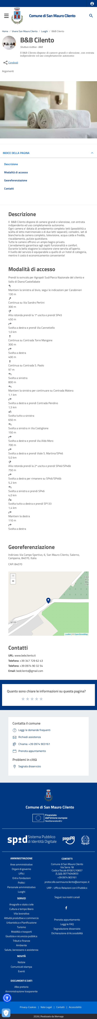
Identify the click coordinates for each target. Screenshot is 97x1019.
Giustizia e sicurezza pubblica (21, 936)
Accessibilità (75, 1007)
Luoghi (44, 31)
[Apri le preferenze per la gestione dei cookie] (6, 1013)
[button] (92, 4)
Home (5, 31)
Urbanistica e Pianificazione (21, 923)
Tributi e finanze (21, 941)
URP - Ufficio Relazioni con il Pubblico (67, 888)
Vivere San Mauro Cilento (24, 31)
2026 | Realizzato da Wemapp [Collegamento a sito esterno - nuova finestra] (48, 1016)
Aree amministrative (21, 864)
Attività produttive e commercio (21, 918)
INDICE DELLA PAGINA (17, 153)
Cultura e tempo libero (21, 909)
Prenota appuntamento (67, 920)
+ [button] (13, 576)
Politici (21, 883)
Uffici (21, 874)
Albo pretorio (21, 987)
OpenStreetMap (81, 634)
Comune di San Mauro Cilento (52, 16)
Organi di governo (21, 869)
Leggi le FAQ (67, 924)
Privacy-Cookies (28, 1007)
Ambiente (21, 945)
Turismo (21, 927)
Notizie (21, 962)
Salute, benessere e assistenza (21, 950)
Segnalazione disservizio (67, 929)
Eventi (21, 971)
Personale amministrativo (21, 887)
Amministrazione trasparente (21, 991)
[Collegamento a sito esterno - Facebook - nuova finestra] (66, 908)
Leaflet (68, 634)
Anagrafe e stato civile (21, 904)
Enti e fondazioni (21, 878)
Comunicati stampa (21, 967)
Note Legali (46, 1007)
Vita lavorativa (21, 913)
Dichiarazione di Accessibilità (67, 933)
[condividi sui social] (10, 62)
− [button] (13, 581)
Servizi (21, 898)
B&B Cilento (58, 31)
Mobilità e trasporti (21, 932)
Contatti (67, 859)
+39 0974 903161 (67, 877)
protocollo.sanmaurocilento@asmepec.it (67, 882)
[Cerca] (91, 16)
